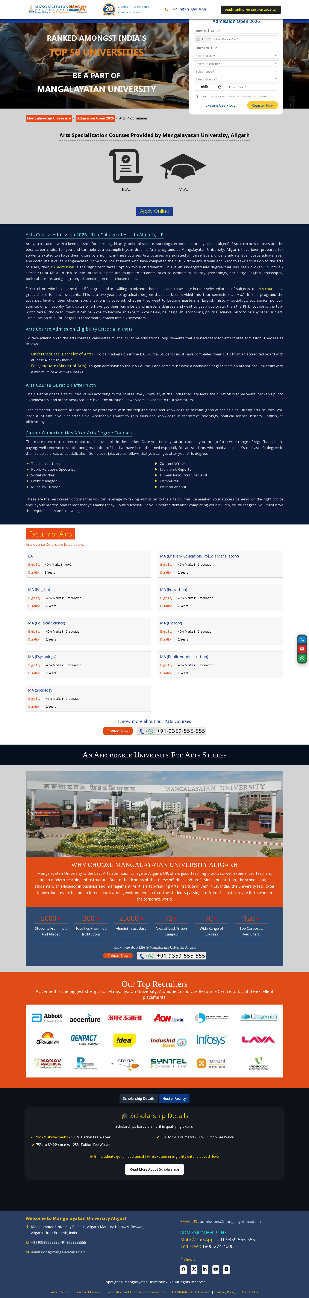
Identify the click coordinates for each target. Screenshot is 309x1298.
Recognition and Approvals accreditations (135, 1292)
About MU (58, 1292)
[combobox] (202, 39)
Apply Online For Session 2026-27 (251, 9)
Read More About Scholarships (154, 1169)
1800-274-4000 (217, 1246)
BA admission (62, 267)
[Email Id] (236, 47)
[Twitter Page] (194, 1269)
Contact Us (250, 1292)
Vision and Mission (86, 1292)
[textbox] (236, 56)
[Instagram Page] (226, 1269)
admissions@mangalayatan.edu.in (58, 1252)
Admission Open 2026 (95, 118)
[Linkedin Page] (205, 1269)
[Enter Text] (253, 86)
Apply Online (154, 210)
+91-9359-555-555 (181, 730)
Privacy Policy (225, 1292)
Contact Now (118, 730)
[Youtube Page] (216, 1269)
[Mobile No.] (236, 38)
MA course (268, 288)
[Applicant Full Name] (236, 30)
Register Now (263, 105)
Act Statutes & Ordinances (190, 1292)
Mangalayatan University (49, 118)
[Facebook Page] (183, 1269)
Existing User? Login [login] (222, 105)
